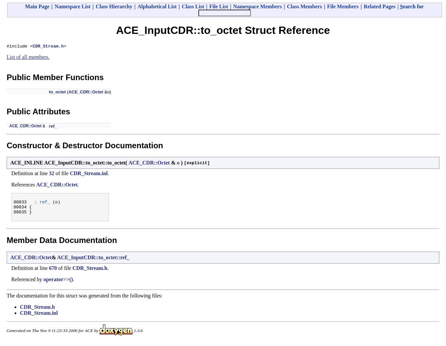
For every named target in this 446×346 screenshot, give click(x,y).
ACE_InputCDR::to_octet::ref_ (93, 261)
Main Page (37, 6)
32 (51, 174)
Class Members (304, 6)
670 (53, 272)
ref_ (53, 127)
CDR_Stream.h (48, 47)
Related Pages (379, 6)
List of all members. (28, 58)
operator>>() (58, 283)
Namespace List (72, 6)
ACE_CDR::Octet (85, 92)
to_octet (57, 92)
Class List (193, 6)
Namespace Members (257, 6)
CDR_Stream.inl (89, 174)
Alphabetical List (157, 6)
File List (218, 6)
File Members (343, 6)
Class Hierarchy (114, 6)
